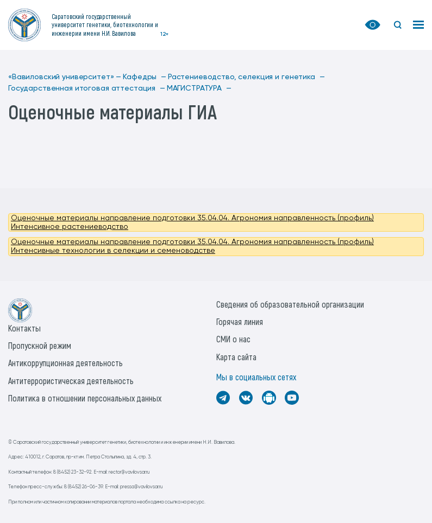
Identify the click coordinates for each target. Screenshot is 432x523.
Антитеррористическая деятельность (71, 380)
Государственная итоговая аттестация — (86, 88)
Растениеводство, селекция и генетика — (246, 77)
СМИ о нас (233, 339)
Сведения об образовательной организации (290, 304)
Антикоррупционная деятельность (65, 363)
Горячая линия (239, 321)
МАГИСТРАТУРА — (199, 88)
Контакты (24, 328)
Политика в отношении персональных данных (84, 398)
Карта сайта (236, 357)
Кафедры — (144, 77)
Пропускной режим (39, 345)
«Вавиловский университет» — (64, 77)
